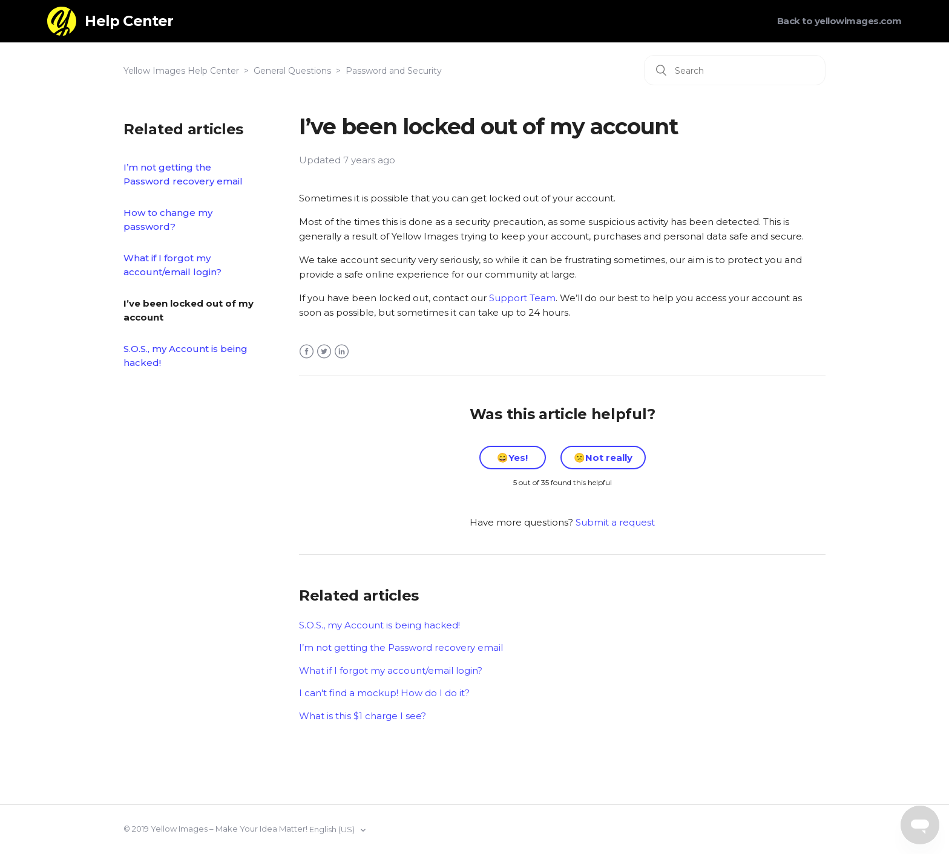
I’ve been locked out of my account (188, 310)
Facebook (306, 351)
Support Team (522, 298)
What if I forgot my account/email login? (172, 265)
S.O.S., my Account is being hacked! (185, 355)
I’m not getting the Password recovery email (183, 174)
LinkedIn (341, 351)
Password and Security (394, 70)
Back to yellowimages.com (839, 21)
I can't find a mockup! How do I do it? (384, 693)
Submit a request (615, 522)
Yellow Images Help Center (181, 70)
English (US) (332, 829)
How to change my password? (167, 219)
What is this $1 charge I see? (362, 716)
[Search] (735, 70)
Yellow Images (179, 828)
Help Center (129, 21)
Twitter (324, 351)
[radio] (512, 457)
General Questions (292, 70)
